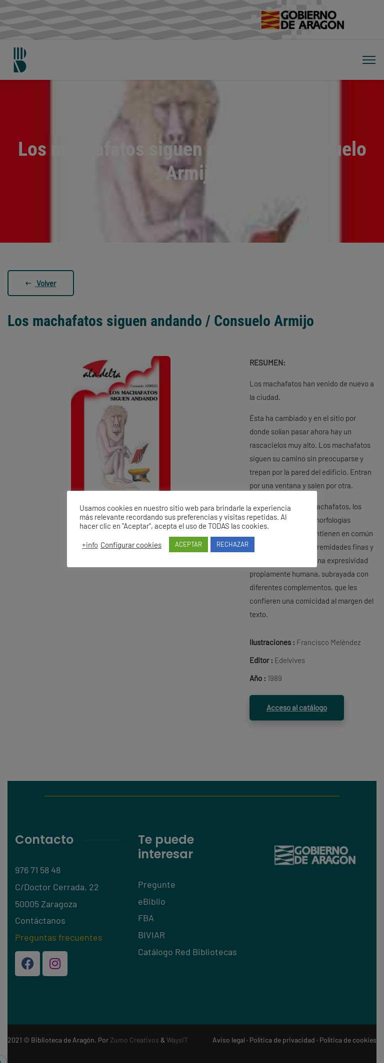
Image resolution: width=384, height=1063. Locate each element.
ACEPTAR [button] (188, 544)
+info (90, 544)
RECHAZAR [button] (232, 544)
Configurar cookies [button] (131, 544)
